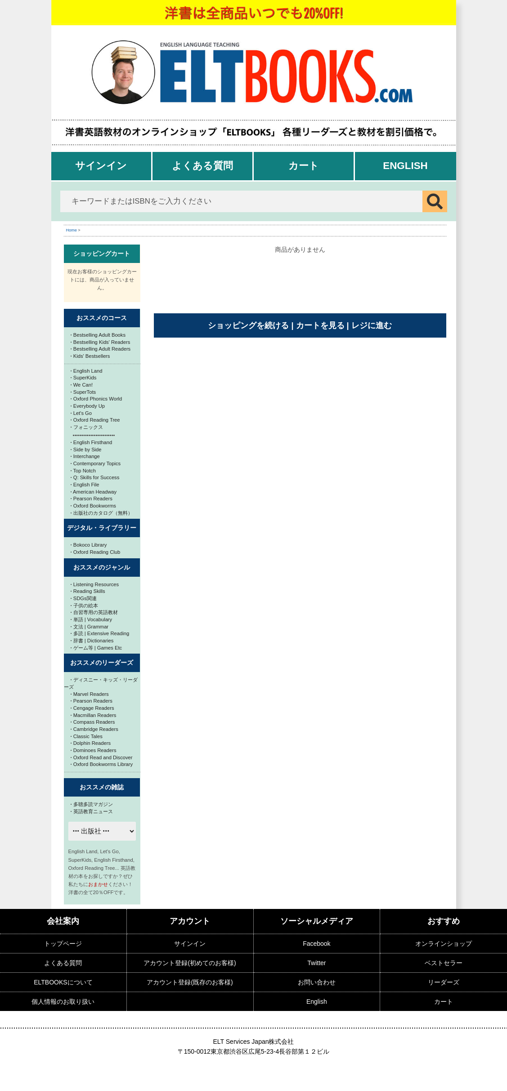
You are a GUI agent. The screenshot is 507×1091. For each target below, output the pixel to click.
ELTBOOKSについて (63, 982)
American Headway (94, 491)
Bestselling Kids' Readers (100, 342)
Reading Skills (88, 591)
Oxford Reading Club (96, 552)
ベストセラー (443, 962)
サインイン (101, 165)
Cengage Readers (92, 708)
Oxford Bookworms (93, 505)
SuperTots (83, 392)
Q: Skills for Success (95, 477)
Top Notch (83, 470)
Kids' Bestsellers (90, 356)
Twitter (316, 962)
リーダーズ (443, 982)
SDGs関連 (84, 598)
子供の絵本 (84, 605)
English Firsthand (91, 442)
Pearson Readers (91, 498)
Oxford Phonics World (96, 398)
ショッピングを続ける (248, 325)
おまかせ (98, 884)
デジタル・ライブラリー (101, 527)
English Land (87, 371)
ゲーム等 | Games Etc (96, 647)
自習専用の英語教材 (94, 612)
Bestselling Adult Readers (101, 349)
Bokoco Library (89, 545)
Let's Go (81, 413)
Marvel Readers (90, 694)
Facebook (316, 943)
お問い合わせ (317, 982)
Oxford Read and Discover (102, 757)
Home (71, 230)
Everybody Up (88, 406)
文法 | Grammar (90, 626)
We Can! (82, 384)
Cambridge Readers (94, 729)
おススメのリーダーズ (101, 662)
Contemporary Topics (96, 463)
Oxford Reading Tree (95, 420)
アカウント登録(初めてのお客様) (190, 962)
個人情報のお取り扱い (62, 1001)
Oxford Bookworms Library (102, 764)
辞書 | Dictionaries (92, 640)
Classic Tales (87, 736)
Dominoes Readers (94, 750)
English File (85, 484)
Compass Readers (93, 722)
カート (303, 165)
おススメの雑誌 (102, 787)
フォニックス (87, 427)
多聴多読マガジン (92, 804)
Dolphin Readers (91, 743)
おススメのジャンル (101, 567)
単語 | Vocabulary (91, 619)
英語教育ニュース (92, 811)
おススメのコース (101, 317)
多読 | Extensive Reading (100, 633)
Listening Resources (95, 584)
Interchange (85, 456)
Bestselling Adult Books (98, 335)
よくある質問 (202, 165)
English (405, 165)
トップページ (63, 943)
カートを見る (320, 325)
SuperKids (84, 377)
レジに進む (371, 325)
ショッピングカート (101, 253)
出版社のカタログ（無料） (102, 513)
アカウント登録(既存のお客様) (190, 982)
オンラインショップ (443, 943)
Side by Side (86, 449)
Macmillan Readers (94, 715)
